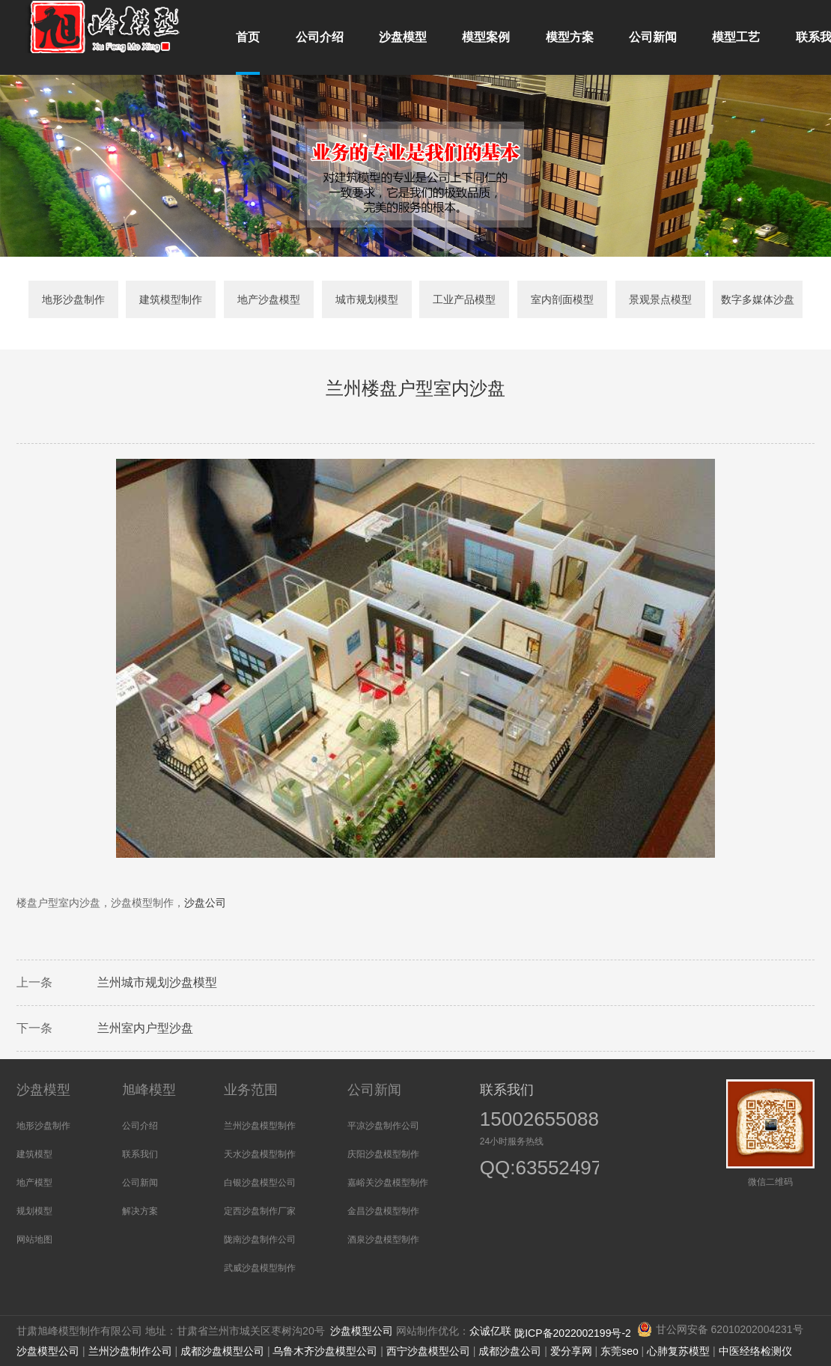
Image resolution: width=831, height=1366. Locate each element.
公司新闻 (140, 1182)
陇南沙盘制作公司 (260, 1239)
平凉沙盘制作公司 (383, 1125)
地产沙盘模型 (268, 299)
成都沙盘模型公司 (222, 1351)
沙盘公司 (205, 905)
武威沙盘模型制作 (260, 1268)
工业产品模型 (464, 299)
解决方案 (140, 1211)
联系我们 (140, 1154)
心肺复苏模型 (678, 1351)
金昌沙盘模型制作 (383, 1211)
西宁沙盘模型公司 (428, 1351)
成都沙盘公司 (509, 1351)
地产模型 (34, 1182)
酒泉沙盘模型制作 (383, 1239)
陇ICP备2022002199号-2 (574, 1333)
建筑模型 (34, 1154)
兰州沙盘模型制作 (260, 1125)
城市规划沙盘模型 (169, 984)
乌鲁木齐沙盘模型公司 (325, 1351)
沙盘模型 (43, 1089)
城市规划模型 (366, 299)
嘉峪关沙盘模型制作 (387, 1182)
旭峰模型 (149, 1089)
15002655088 (539, 1119)
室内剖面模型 (562, 299)
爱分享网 (571, 1351)
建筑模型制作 (170, 299)
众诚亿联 (490, 1331)
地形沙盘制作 (73, 299)
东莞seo (619, 1351)
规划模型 (34, 1211)
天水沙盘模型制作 (260, 1154)
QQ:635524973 (530, 1169)
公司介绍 (140, 1125)
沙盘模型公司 (361, 1331)
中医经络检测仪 (755, 1351)
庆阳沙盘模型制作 (383, 1154)
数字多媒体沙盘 (757, 299)
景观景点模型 (660, 299)
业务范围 (251, 1089)
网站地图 (34, 1239)
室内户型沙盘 (157, 1030)
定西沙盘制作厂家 (260, 1211)
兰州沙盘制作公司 (130, 1351)
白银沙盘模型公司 (260, 1182)
